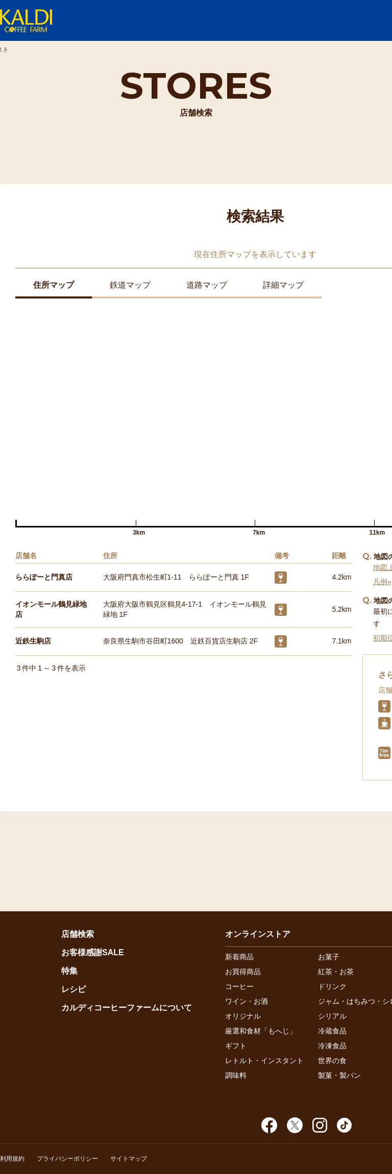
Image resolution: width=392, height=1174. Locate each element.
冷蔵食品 (332, 1031)
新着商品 (239, 957)
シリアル (332, 1016)
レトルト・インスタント (264, 1060)
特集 (69, 970)
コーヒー (239, 986)
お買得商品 (243, 972)
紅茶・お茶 (336, 972)
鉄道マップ (130, 285)
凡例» (382, 582)
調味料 (236, 1075)
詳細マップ (283, 285)
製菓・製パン (339, 1075)
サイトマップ (128, 1158)
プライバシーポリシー (67, 1158)
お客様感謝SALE (92, 952)
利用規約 (12, 1158)
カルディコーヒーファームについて (126, 1007)
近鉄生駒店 (33, 641)
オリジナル (243, 1016)
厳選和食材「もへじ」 (261, 1031)
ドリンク (332, 986)
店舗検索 (77, 934)
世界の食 (332, 1060)
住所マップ (53, 285)
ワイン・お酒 (246, 1001)
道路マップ (206, 285)
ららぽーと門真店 (43, 577)
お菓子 (328, 957)
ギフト (236, 1046)
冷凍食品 (332, 1046)
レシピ (73, 989)
